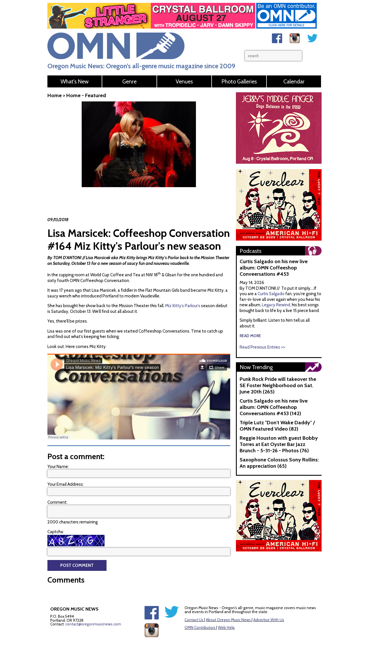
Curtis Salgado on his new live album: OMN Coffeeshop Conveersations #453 (274, 267)
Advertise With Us (268, 619)
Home (54, 95)
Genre (129, 81)
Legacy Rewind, (276, 304)
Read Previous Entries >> (262, 347)
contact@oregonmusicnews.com (93, 624)
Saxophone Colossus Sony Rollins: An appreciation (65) (279, 463)
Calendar (293, 81)
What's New (75, 81)
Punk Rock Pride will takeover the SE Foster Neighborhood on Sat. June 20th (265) (278, 385)
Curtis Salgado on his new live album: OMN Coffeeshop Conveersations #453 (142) (274, 407)
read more (250, 335)
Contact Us (194, 619)
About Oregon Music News (228, 619)
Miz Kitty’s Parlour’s (182, 305)
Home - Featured (86, 95)
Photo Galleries (239, 81)
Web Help (226, 627)
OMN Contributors (200, 627)
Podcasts (250, 250)
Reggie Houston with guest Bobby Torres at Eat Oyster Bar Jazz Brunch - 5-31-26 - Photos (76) (279, 444)
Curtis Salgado (271, 293)
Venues (184, 81)
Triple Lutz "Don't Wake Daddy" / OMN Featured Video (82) (277, 425)
